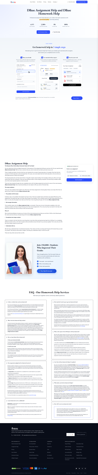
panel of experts (81, 338)
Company (55, 1)
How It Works (32, 1)
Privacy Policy (10, 415)
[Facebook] (79, 468)
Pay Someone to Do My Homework (69, 459)
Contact (85, 473)
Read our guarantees (81, 434)
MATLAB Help (68, 449)
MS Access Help (68, 455)
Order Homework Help (16, 443)
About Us (49, 443)
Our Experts (49, 455)
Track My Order (71, 1)
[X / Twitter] (82, 468)
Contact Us (49, 446)
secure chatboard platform (83, 364)
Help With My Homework (81, 458)
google (69, 390)
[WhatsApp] (76, 468)
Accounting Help (68, 452)
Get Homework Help (82, 1)
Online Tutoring (68, 446)
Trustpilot (84, 390)
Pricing (44, 1)
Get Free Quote (79, 179)
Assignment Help (15, 446)
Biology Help (78, 452)
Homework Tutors (79, 446)
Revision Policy (32, 449)
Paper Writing (79, 449)
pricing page (82, 326)
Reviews (49, 1)
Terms (81, 473)
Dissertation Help (79, 443)
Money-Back (74, 473)
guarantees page (32, 395)
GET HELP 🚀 (70, 434)
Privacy (78, 473)
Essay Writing (67, 443)
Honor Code (31, 452)
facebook (73, 390)
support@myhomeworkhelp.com (29, 435)
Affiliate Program (15, 458)
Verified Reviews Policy (33, 455)
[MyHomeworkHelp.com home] (15, 428)
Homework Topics (15, 455)
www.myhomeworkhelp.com (18, 313)
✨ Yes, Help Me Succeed (46, 271)
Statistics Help (79, 455)
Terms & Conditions (33, 458)
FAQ (48, 449)
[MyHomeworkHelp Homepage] (15, 2)
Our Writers (39, 1)
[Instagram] (85, 468)
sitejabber (77, 390)
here (63, 391)
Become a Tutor (50, 458)
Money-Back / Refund (33, 446)
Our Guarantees (32, 443)
